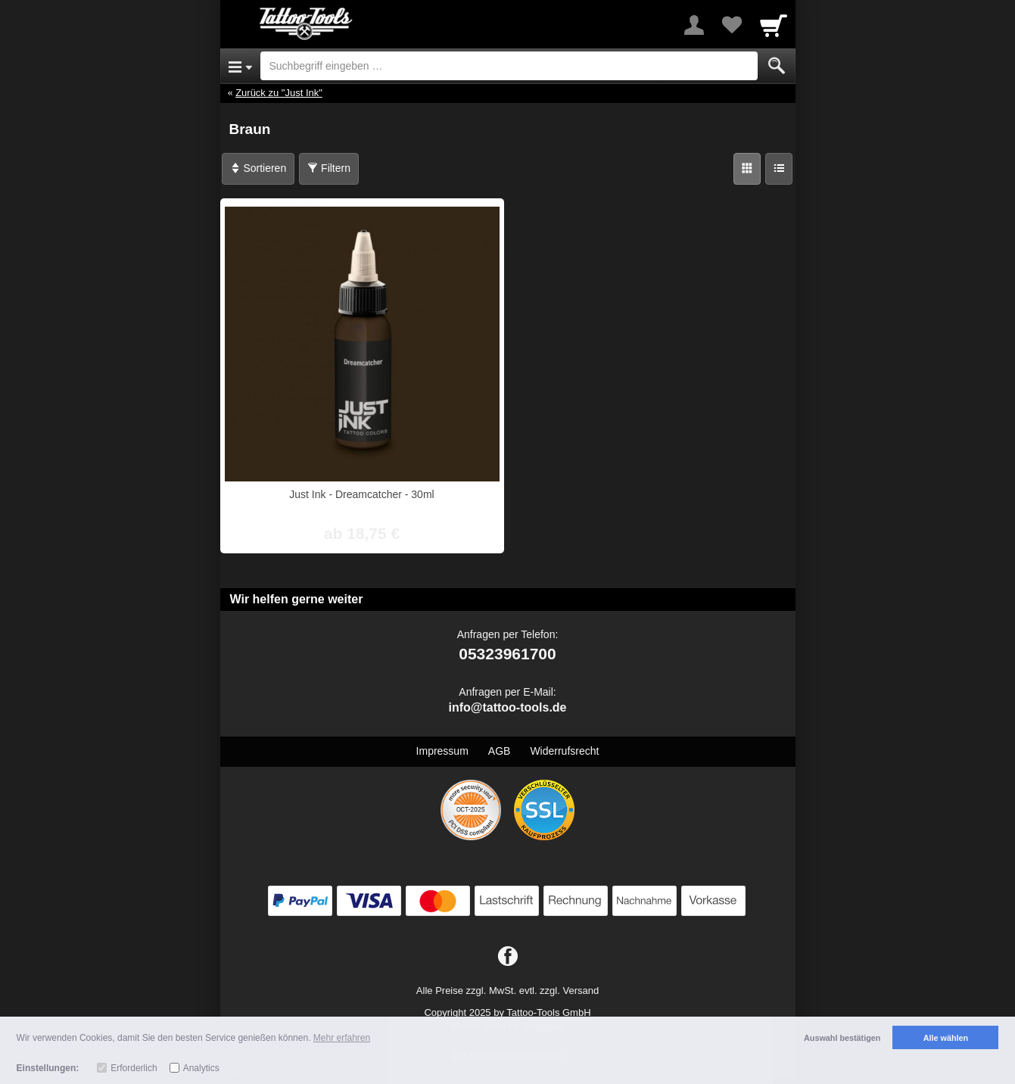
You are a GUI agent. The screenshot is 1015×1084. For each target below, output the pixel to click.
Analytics (201, 1068)
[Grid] (747, 169)
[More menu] (694, 25)
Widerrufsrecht (564, 751)
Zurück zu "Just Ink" (278, 92)
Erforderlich (134, 1068)
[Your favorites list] (732, 25)
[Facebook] (508, 957)
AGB (499, 751)
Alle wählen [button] (945, 1037)
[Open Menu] (240, 65)
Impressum (442, 751)
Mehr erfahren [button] (341, 1038)
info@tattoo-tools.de (507, 707)
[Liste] (778, 169)
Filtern (328, 168)
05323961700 (507, 653)
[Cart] (773, 25)
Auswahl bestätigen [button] (842, 1037)
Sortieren (258, 168)
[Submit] (776, 66)
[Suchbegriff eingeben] (509, 65)
